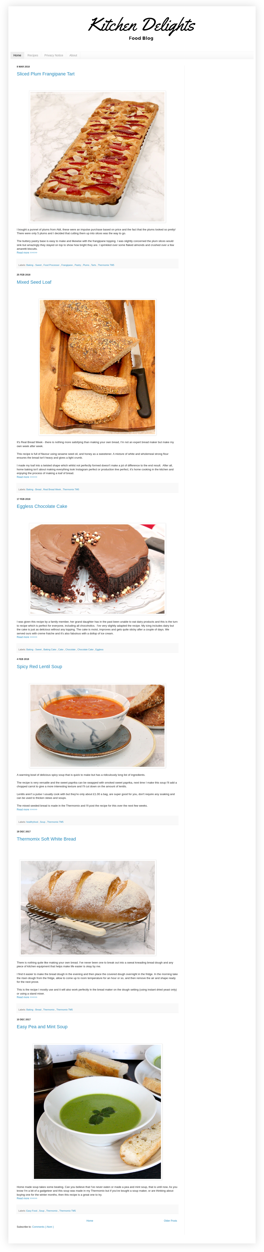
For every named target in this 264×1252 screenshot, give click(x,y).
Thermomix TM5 (106, 265)
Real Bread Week (52, 489)
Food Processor (51, 265)
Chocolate (70, 649)
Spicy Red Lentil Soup (39, 666)
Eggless (99, 649)
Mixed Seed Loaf (34, 282)
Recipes (32, 55)
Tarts (94, 265)
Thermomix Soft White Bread (46, 839)
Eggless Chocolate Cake (42, 506)
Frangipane (67, 265)
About (73, 55)
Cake (61, 649)
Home (17, 55)
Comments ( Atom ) (43, 1226)
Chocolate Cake (86, 649)
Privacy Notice (53, 55)
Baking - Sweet (34, 265)
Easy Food (32, 1210)
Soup (43, 822)
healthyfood (32, 822)
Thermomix (49, 1009)
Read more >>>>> (27, 252)
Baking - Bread (34, 489)
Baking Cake (50, 649)
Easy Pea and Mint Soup (42, 1026)
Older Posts (170, 1220)
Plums (86, 265)
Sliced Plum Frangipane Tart (46, 73)
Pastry (78, 265)
